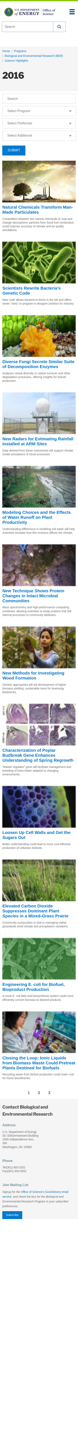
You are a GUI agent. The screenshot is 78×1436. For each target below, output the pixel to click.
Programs (20, 51)
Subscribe (12, 1215)
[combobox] (27, 27)
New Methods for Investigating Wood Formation (33, 675)
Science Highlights (16, 60)
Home (6, 51)
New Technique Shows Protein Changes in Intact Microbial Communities (33, 595)
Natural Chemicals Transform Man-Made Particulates (37, 209)
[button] (59, 27)
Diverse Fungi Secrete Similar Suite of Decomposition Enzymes (38, 364)
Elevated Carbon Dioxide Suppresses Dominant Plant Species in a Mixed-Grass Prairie (35, 910)
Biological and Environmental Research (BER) (34, 56)
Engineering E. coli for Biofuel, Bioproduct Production (33, 987)
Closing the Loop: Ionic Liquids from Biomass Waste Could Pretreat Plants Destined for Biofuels (38, 1062)
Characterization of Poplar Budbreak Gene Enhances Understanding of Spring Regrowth (37, 755)
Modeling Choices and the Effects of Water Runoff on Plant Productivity (36, 517)
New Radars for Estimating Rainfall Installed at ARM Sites (37, 441)
